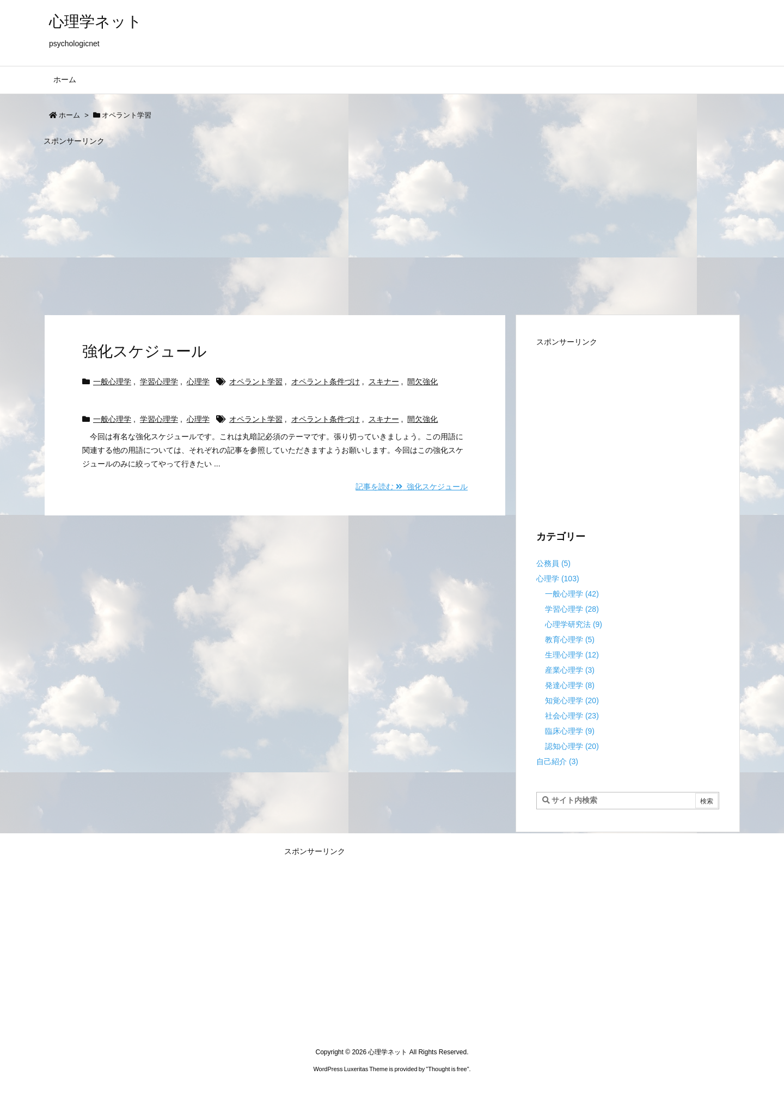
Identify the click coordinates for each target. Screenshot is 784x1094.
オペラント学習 (256, 381)
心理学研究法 (573, 624)
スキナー (384, 381)
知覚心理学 (572, 700)
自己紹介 (557, 761)
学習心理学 (159, 381)
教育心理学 (570, 639)
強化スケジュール (144, 351)
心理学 (198, 381)
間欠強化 (422, 381)
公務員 (553, 563)
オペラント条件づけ (325, 381)
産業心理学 (570, 670)
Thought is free (447, 1069)
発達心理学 (570, 685)
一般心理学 (112, 381)
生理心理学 (572, 654)
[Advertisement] (370, 225)
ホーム (69, 115)
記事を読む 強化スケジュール (412, 486)
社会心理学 (572, 715)
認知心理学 (572, 746)
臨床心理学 (570, 731)
